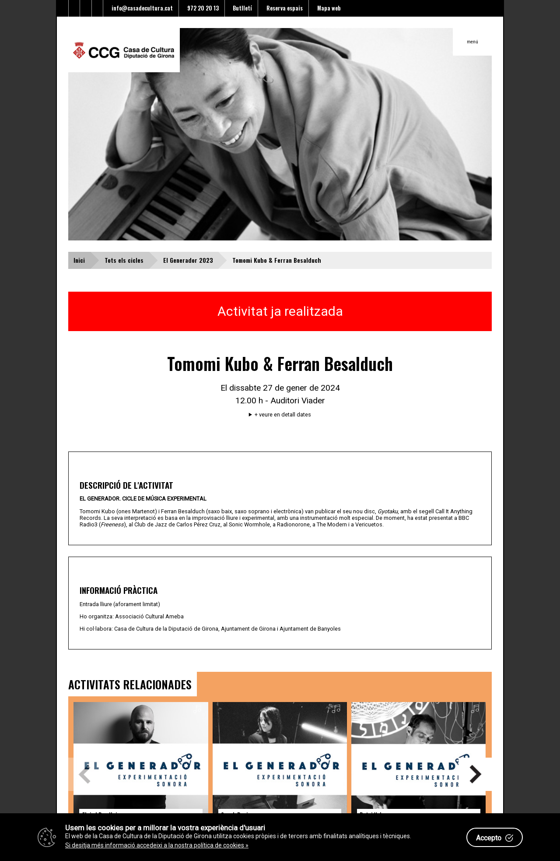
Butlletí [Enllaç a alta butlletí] (241, 8)
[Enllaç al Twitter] (63, 8)
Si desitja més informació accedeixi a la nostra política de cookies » (156, 845)
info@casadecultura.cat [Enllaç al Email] (141, 8)
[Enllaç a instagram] (98, 8)
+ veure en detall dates (283, 415)
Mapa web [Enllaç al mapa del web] (328, 8)
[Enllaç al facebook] (74, 8)
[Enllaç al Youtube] (86, 8)
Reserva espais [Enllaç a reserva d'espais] (283, 8)
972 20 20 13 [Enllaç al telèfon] (202, 8)
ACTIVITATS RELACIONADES (130, 684)
